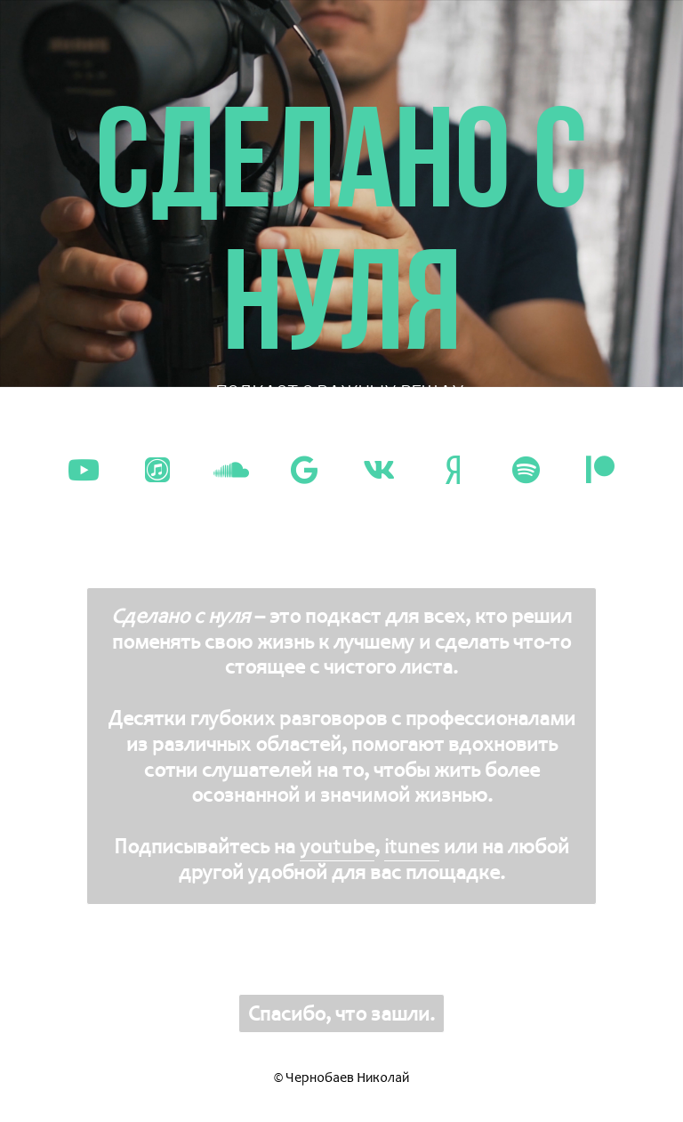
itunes (411, 846)
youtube (337, 846)
